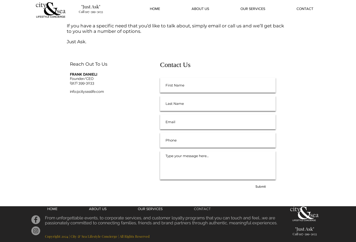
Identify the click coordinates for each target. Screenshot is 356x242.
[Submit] (260, 186)
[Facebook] (35, 219)
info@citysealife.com (87, 91)
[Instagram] (35, 230)
